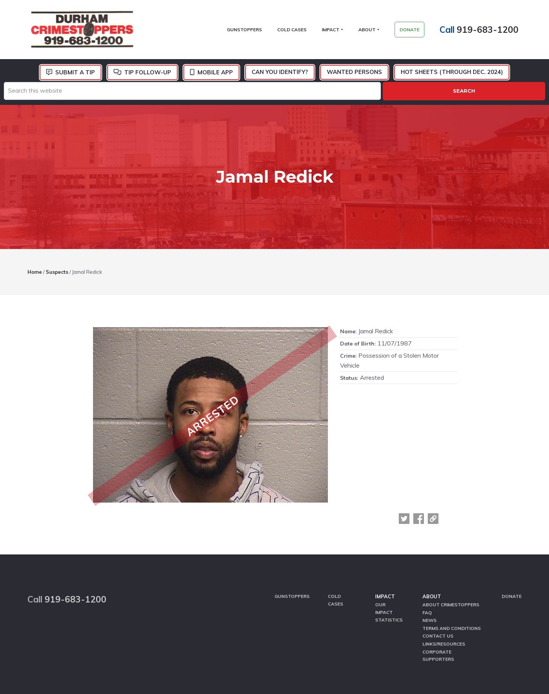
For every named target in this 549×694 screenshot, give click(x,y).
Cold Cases (335, 541)
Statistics (389, 561)
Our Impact (384, 549)
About (431, 538)
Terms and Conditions (451, 568)
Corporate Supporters (438, 594)
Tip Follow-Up (147, 74)
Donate (512, 538)
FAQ (427, 553)
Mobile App (215, 74)
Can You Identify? (280, 73)
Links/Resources (443, 583)
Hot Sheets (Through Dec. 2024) (452, 73)
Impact (385, 538)
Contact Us (437, 575)
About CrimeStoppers (450, 546)
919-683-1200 (491, 30)
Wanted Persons (354, 73)
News (429, 561)
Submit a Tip (75, 74)
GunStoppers (292, 538)
